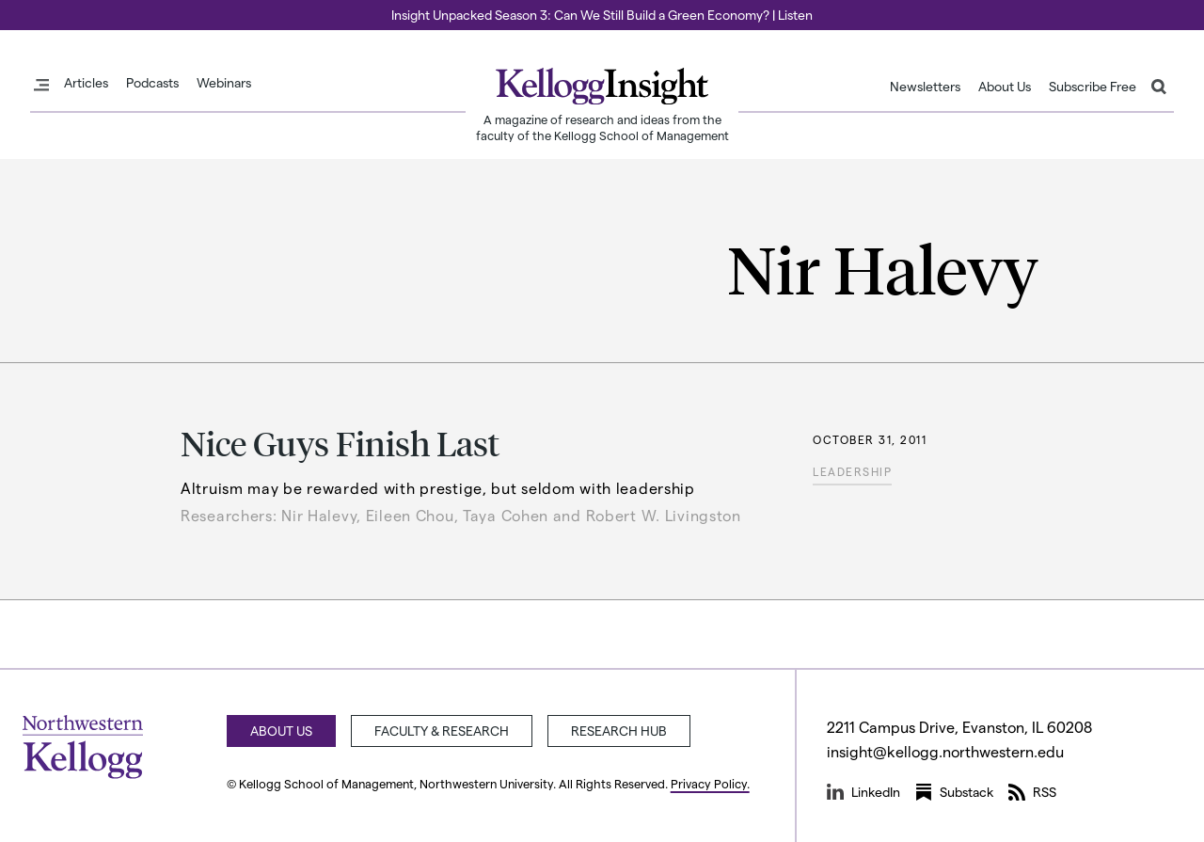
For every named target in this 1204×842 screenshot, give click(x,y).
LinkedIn (863, 792)
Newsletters (925, 86)
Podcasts (152, 82)
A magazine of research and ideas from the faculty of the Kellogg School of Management (602, 127)
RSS (1032, 792)
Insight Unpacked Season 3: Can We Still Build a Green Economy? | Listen (602, 15)
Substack (954, 792)
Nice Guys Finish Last (340, 442)
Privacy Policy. (710, 783)
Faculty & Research (441, 731)
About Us (1004, 86)
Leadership (852, 471)
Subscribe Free (1092, 86)
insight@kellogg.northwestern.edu (945, 751)
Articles (86, 82)
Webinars (224, 82)
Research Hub (619, 731)
